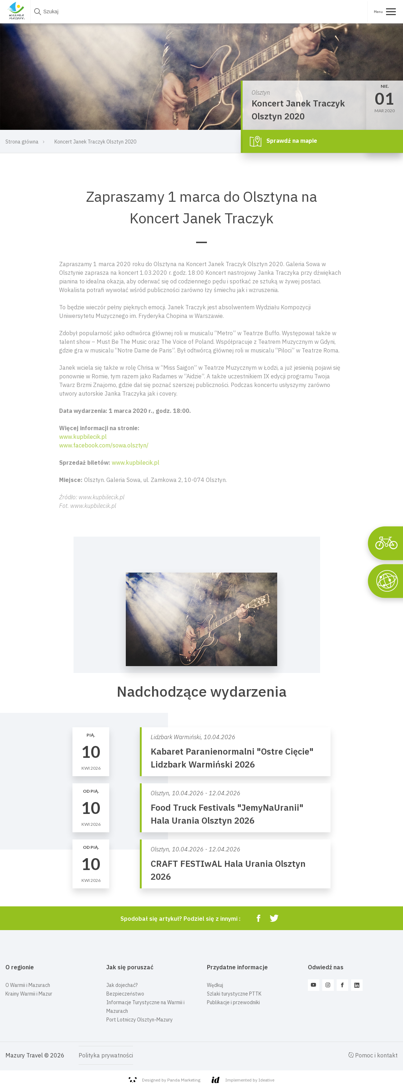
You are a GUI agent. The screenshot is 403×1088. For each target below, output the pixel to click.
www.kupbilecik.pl (83, 436)
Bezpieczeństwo (125, 994)
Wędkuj (215, 985)
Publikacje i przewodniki (233, 1002)
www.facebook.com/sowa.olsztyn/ (104, 445)
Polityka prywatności (106, 1055)
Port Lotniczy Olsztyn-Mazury (139, 1019)
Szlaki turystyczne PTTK (234, 994)
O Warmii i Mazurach (27, 985)
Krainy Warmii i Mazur (28, 994)
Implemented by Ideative (242, 1080)
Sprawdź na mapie (283, 141)
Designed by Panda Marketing (164, 1080)
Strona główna (22, 141)
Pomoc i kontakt (373, 1055)
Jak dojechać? (122, 985)
